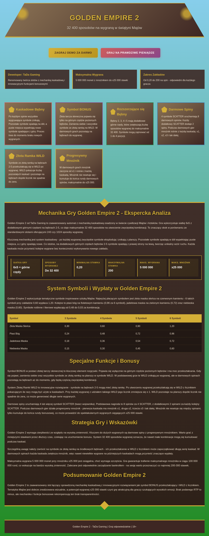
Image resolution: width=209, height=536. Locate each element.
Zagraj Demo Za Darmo (73, 52)
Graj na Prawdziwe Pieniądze (130, 52)
